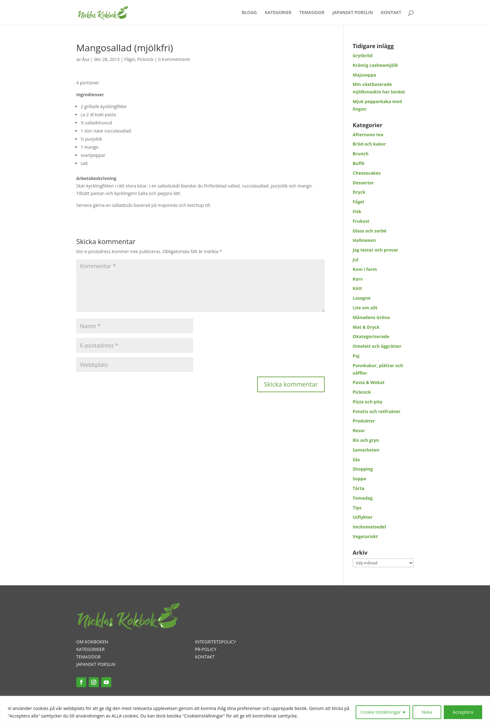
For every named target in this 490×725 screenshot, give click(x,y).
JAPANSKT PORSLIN (352, 12)
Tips (357, 508)
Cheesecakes (367, 173)
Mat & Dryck (366, 327)
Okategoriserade (371, 336)
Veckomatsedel (369, 527)
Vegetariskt (365, 536)
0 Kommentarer (174, 59)
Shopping (363, 469)
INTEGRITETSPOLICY (215, 642)
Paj (356, 356)
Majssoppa (364, 75)
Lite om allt (365, 308)
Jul (355, 259)
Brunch (361, 154)
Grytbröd (362, 55)
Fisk (357, 211)
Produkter (364, 421)
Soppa (359, 479)
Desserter (363, 183)
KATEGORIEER (90, 649)
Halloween (364, 240)
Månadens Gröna (371, 317)
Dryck (359, 192)
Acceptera (463, 712)
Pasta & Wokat (369, 382)
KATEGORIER (278, 12)
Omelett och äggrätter (377, 346)
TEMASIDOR (311, 12)
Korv (358, 279)
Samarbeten (366, 450)
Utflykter (363, 517)
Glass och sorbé (370, 231)
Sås (356, 459)
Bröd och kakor (369, 144)
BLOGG (249, 12)
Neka (427, 712)
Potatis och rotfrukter (377, 411)
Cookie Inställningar (381, 712)
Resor (359, 430)
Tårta (358, 488)
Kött (357, 288)
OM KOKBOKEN (92, 642)
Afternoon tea (368, 135)
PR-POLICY (206, 649)
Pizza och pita (367, 402)
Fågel (129, 59)
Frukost (361, 221)
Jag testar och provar (375, 250)
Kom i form (365, 269)
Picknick (145, 59)
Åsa (85, 59)
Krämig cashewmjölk (375, 65)
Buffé (359, 163)
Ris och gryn (366, 440)
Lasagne (362, 298)
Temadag (363, 498)
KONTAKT (391, 12)
